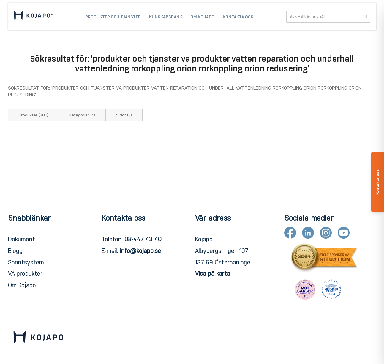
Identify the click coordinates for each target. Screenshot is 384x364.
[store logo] (33, 16)
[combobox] (328, 17)
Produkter (33, 115)
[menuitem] (113, 16)
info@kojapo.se (140, 250)
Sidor (124, 115)
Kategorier (82, 115)
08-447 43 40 (143, 239)
